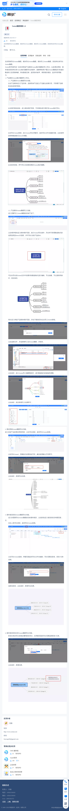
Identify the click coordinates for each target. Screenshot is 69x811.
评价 (44, 55)
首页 (11, 20)
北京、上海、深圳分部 (10, 802)
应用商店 (18, 20)
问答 (48, 55)
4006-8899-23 (18, 9)
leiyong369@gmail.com (11, 739)
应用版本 (31, 55)
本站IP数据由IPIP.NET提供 (59, 807)
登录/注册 (57, 14)
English (62, 9)
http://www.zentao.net (10, 732)
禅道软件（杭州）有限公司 (17, 807)
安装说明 (38, 55)
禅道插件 (26, 20)
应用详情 (23, 55)
